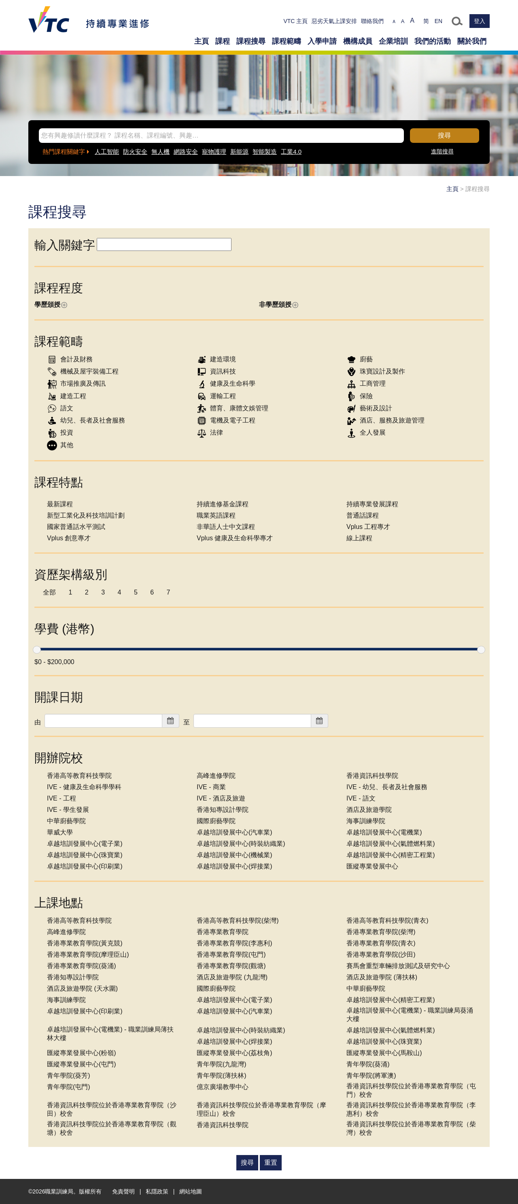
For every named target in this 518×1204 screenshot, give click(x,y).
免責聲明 (123, 1191)
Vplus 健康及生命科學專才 (235, 538)
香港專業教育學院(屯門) (231, 954)
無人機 (160, 151)
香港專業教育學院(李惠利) (234, 943)
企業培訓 (393, 41)
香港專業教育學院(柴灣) (381, 931)
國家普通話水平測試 (76, 526)
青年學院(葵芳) (68, 1075)
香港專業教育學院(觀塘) (231, 965)
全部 (49, 592)
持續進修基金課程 (222, 504)
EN (438, 21)
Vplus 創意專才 (69, 538)
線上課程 (359, 538)
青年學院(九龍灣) (221, 1064)
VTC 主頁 (295, 21)
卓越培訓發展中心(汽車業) (234, 832)
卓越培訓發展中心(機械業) (234, 855)
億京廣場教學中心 (222, 1086)
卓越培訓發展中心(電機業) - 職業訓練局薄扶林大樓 (110, 1033)
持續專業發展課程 (372, 504)
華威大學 (60, 832)
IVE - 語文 (361, 798)
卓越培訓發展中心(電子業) (85, 843)
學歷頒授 (50, 304)
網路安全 (186, 151)
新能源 (239, 151)
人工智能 (107, 151)
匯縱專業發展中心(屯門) (81, 1064)
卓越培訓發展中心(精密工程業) (390, 855)
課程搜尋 (250, 41)
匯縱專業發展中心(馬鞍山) (384, 1052)
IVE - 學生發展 (68, 809)
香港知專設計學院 (222, 809)
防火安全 (135, 151)
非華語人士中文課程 (226, 526)
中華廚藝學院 (66, 821)
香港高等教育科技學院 (79, 775)
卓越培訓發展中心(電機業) (384, 832)
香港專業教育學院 (222, 931)
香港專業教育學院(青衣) (381, 943)
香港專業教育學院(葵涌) (81, 965)
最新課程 (60, 504)
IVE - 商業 (211, 787)
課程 (222, 41)
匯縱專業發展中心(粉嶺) (81, 1052)
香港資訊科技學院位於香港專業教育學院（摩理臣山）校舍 (261, 1109)
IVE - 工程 (61, 798)
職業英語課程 (216, 515)
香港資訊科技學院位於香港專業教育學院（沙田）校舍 (111, 1109)
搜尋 (444, 135)
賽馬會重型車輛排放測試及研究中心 (398, 965)
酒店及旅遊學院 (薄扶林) (381, 977)
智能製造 (265, 151)
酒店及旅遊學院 (369, 809)
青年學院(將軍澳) (371, 1075)
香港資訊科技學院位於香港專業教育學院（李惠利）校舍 (411, 1109)
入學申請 (322, 41)
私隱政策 (157, 1191)
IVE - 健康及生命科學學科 (84, 787)
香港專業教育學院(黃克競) (85, 943)
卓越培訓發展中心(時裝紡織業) (241, 843)
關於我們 (471, 41)
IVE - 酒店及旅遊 (221, 798)
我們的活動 (432, 41)
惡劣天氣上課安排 (334, 21)
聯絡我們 (372, 21)
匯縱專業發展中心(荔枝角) (234, 1052)
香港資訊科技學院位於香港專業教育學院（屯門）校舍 (411, 1090)
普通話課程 (362, 515)
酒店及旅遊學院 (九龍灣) (232, 977)
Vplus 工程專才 (368, 526)
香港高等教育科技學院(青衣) (387, 920)
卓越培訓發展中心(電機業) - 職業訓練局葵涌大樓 (409, 1014)
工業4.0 (291, 151)
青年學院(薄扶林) (221, 1075)
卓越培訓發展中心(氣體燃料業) (390, 843)
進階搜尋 (442, 151)
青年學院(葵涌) (368, 1064)
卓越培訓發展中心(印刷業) (85, 866)
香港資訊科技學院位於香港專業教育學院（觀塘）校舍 (111, 1128)
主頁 (201, 41)
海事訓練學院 (365, 821)
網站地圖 (190, 1191)
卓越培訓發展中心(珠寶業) (85, 855)
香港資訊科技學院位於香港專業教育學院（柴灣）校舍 (411, 1128)
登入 (479, 21)
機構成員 (357, 41)
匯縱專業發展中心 (372, 866)
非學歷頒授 (278, 304)
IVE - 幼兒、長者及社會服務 (386, 787)
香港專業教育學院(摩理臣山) (88, 954)
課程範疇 (286, 41)
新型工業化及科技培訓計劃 (86, 515)
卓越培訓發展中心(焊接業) (234, 866)
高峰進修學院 (216, 775)
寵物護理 (214, 151)
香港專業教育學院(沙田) (381, 954)
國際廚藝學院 (216, 821)
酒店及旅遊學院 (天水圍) (82, 988)
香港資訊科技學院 (372, 775)
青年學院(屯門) (68, 1086)
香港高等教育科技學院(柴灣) (238, 920)
